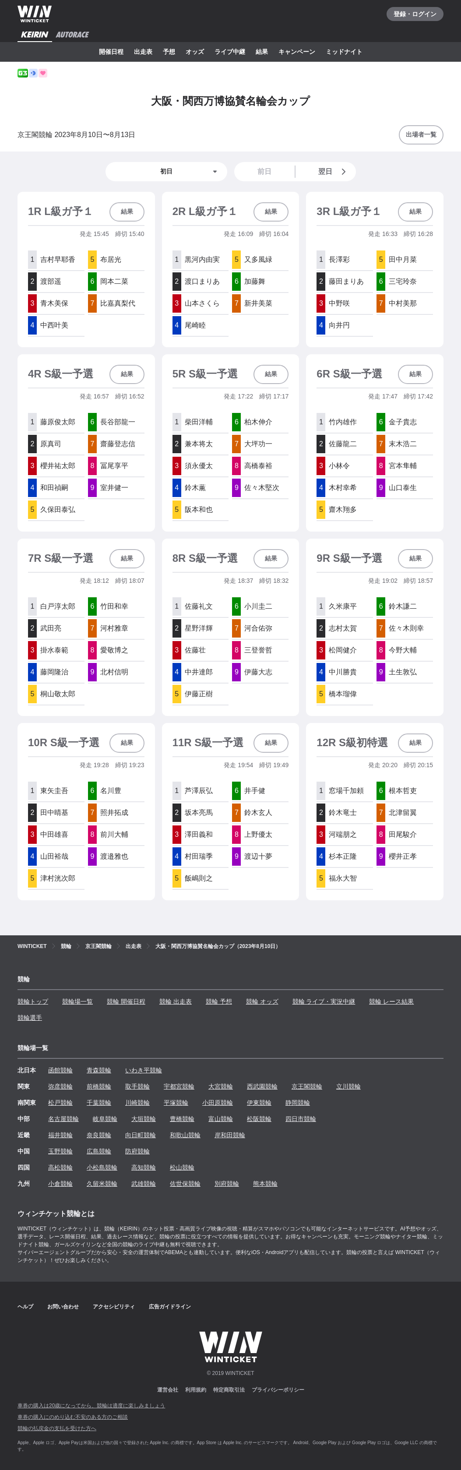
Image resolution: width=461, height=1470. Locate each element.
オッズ (195, 51)
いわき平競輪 (143, 1070)
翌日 (333, 171)
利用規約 (195, 1390)
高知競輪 (143, 1167)
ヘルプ (25, 1307)
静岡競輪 (297, 1102)
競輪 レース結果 (391, 1001)
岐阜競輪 (105, 1118)
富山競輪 (220, 1118)
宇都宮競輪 (179, 1086)
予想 (169, 51)
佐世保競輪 (185, 1183)
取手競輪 (137, 1086)
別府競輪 (227, 1183)
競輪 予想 (219, 1001)
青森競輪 (99, 1070)
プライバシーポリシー (278, 1390)
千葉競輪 (99, 1102)
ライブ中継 (230, 51)
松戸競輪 (60, 1102)
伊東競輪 (259, 1102)
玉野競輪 (60, 1151)
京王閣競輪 (307, 1086)
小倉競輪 (60, 1183)
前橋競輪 (99, 1086)
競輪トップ (33, 1001)
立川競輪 (348, 1086)
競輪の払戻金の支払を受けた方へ (57, 1428)
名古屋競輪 (63, 1118)
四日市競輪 (300, 1118)
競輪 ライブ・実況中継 (323, 1001)
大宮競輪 (220, 1086)
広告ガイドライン (170, 1307)
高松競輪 (60, 1167)
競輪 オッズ (262, 1001)
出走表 (143, 51)
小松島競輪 (102, 1167)
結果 (262, 51)
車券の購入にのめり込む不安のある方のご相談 (73, 1417)
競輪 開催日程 (126, 1001)
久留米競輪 (102, 1183)
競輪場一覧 (77, 1001)
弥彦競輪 (60, 1086)
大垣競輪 (143, 1118)
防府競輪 (137, 1151)
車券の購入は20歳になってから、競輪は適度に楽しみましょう (91, 1406)
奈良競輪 (99, 1135)
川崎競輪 (137, 1102)
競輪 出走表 (175, 1001)
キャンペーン (296, 51)
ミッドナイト (344, 51)
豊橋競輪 (182, 1118)
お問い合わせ (63, 1307)
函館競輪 (60, 1070)
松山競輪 (182, 1167)
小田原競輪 (217, 1102)
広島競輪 (99, 1151)
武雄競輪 (143, 1183)
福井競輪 (60, 1135)
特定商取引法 (229, 1390)
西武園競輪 (262, 1086)
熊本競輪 (265, 1183)
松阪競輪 (259, 1118)
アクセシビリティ (114, 1307)
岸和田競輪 (230, 1135)
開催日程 (111, 51)
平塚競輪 (176, 1102)
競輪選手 (30, 1017)
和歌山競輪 (185, 1135)
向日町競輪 (140, 1135)
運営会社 (167, 1390)
